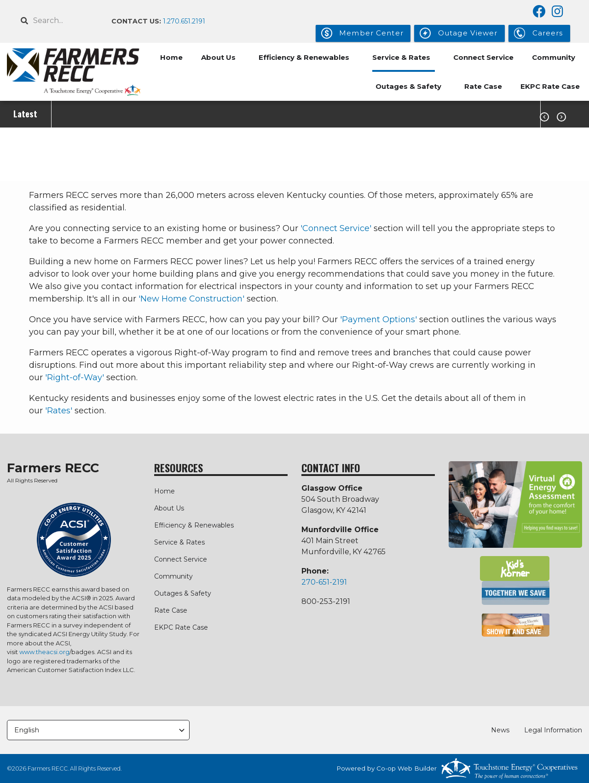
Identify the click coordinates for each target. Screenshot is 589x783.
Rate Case (483, 86)
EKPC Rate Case (550, 86)
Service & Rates (401, 57)
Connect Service (483, 57)
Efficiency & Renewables (304, 57)
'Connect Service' (335, 228)
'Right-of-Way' (74, 377)
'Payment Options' (378, 319)
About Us (218, 57)
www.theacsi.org (44, 651)
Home (171, 57)
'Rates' (58, 411)
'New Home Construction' (191, 299)
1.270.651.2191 (184, 21)
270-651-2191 (324, 582)
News (500, 730)
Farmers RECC (53, 468)
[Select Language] (98, 730)
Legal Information (553, 730)
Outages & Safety (408, 86)
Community (553, 57)
